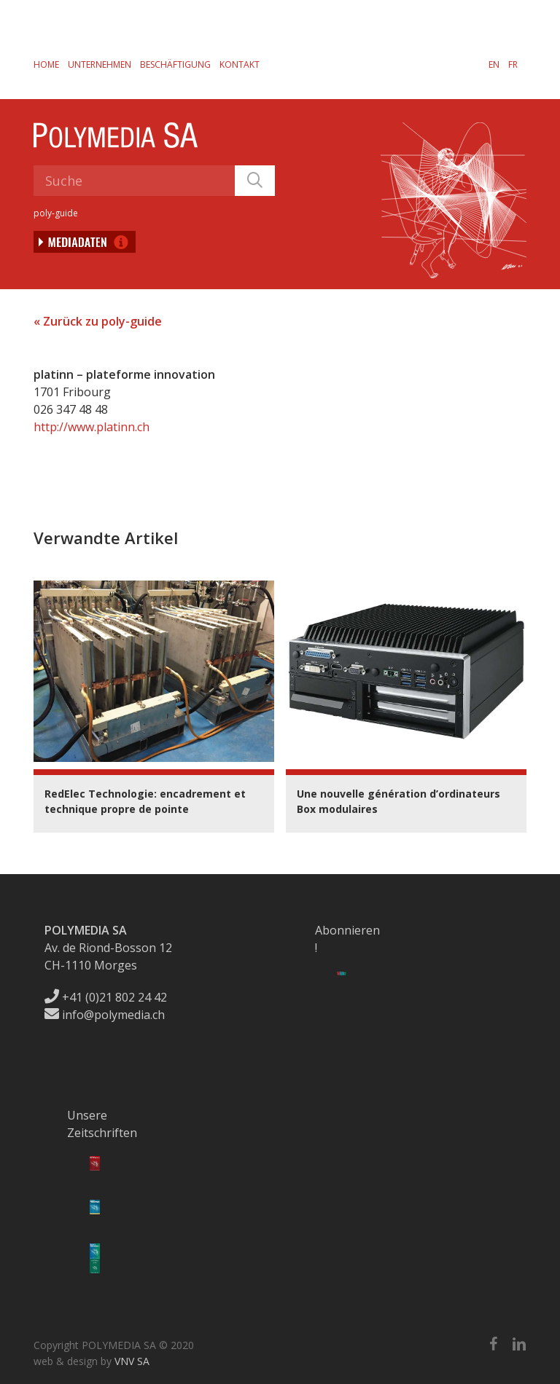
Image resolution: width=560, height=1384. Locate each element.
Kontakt (239, 64)
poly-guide (56, 213)
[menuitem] (494, 64)
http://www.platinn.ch (91, 427)
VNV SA (131, 1361)
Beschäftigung (175, 64)
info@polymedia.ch (104, 1015)
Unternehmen (99, 64)
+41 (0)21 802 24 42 (105, 997)
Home (46, 64)
